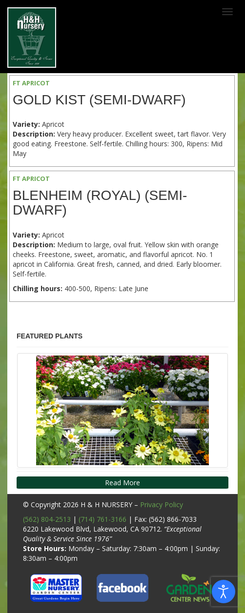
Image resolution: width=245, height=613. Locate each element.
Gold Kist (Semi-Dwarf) (99, 99)
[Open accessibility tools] (223, 591)
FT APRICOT (31, 83)
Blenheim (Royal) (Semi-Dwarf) (100, 203)
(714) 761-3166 (102, 519)
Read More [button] (122, 482)
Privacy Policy (161, 504)
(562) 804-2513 (47, 519)
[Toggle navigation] (227, 12)
